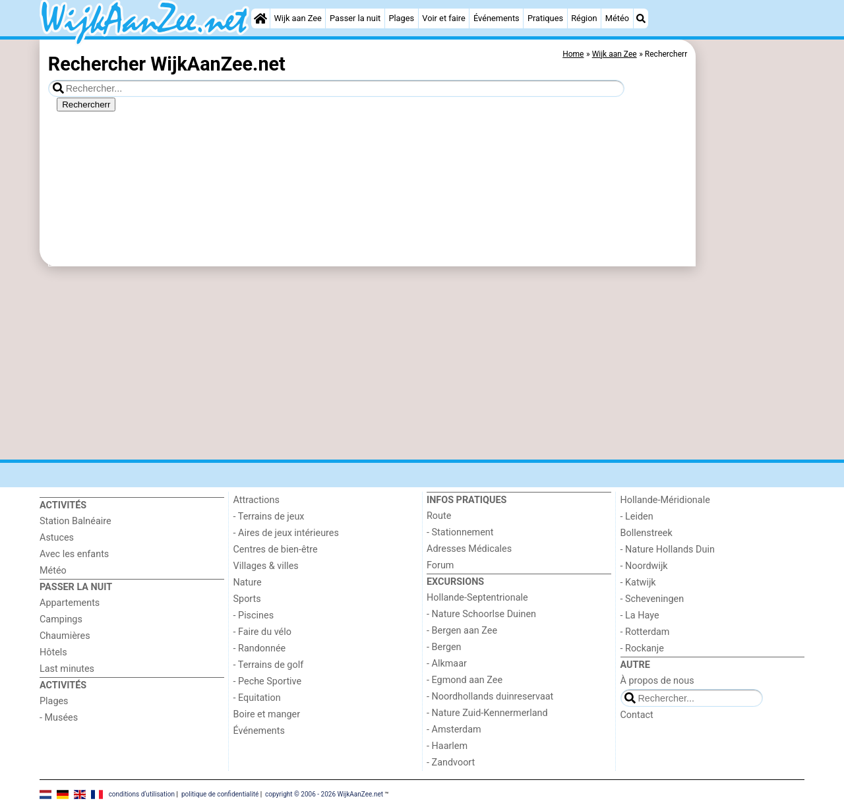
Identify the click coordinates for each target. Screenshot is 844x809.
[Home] (260, 18)
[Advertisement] (751, 343)
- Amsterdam (454, 729)
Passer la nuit (355, 18)
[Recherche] (641, 18)
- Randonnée (259, 648)
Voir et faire (443, 18)
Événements (496, 18)
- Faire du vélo (262, 632)
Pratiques (545, 18)
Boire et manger (267, 714)
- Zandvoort (451, 762)
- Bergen (444, 647)
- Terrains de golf (268, 665)
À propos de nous (657, 680)
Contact (636, 715)
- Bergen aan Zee (462, 630)
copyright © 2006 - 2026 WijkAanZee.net (324, 794)
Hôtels (53, 652)
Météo (617, 18)
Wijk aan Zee (297, 18)
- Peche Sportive (267, 681)
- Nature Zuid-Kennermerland (487, 713)
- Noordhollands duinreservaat (490, 696)
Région (584, 18)
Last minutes (67, 668)
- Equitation (257, 698)
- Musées (59, 717)
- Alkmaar (447, 663)
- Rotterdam (645, 632)
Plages (401, 18)
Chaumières (65, 636)
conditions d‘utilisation (142, 794)
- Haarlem (447, 746)
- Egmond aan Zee (464, 680)
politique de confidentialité (219, 794)
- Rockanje (642, 648)
